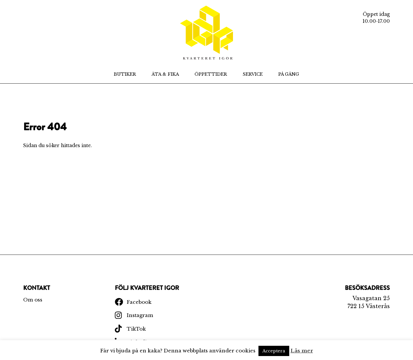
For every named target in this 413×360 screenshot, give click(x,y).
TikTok (136, 329)
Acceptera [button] (273, 351)
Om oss (32, 300)
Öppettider (211, 74)
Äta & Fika (165, 74)
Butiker (125, 74)
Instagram (140, 315)
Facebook (139, 302)
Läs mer (302, 350)
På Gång (288, 74)
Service (253, 74)
